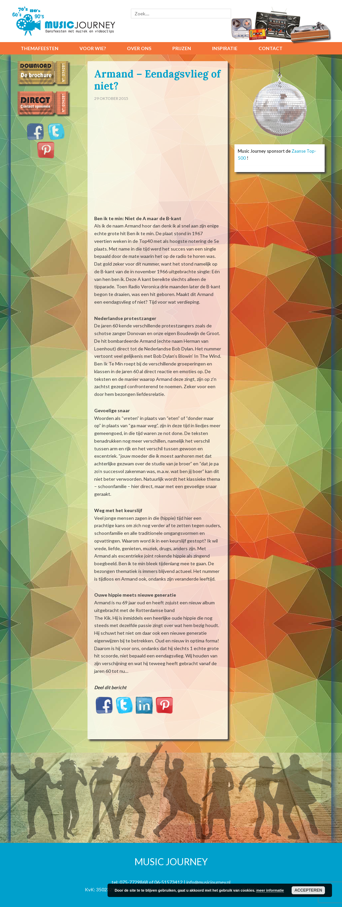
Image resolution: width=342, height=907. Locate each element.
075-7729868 (134, 882)
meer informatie (270, 890)
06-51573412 (168, 882)
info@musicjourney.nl (208, 882)
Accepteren (308, 890)
